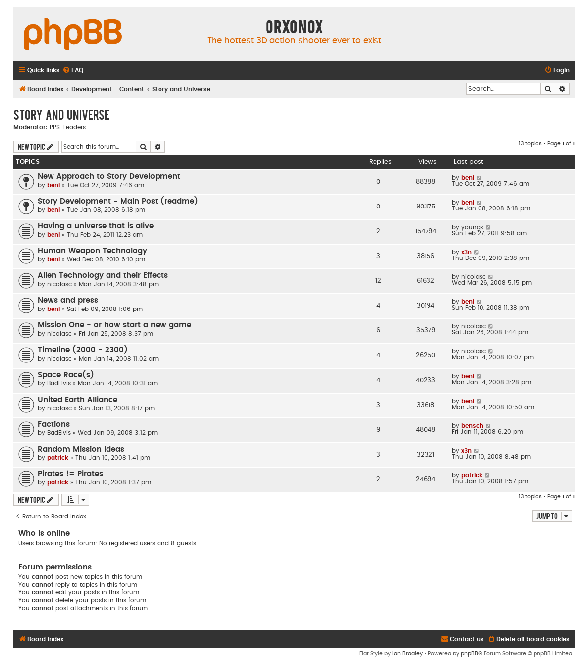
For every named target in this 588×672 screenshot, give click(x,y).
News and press (68, 300)
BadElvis (59, 383)
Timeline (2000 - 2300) (83, 350)
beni (53, 185)
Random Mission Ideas (81, 449)
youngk (472, 227)
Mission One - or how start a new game (114, 325)
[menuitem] (72, 70)
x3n (466, 252)
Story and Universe (61, 114)
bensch (472, 426)
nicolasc (59, 284)
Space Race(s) (66, 375)
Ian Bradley (407, 653)
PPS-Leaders (68, 127)
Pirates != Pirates (70, 474)
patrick (57, 458)
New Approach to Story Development (109, 176)
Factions (54, 424)
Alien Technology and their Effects (103, 275)
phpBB (469, 653)
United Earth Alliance (77, 400)
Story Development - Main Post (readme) (118, 201)
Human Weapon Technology (92, 251)
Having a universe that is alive (96, 226)
